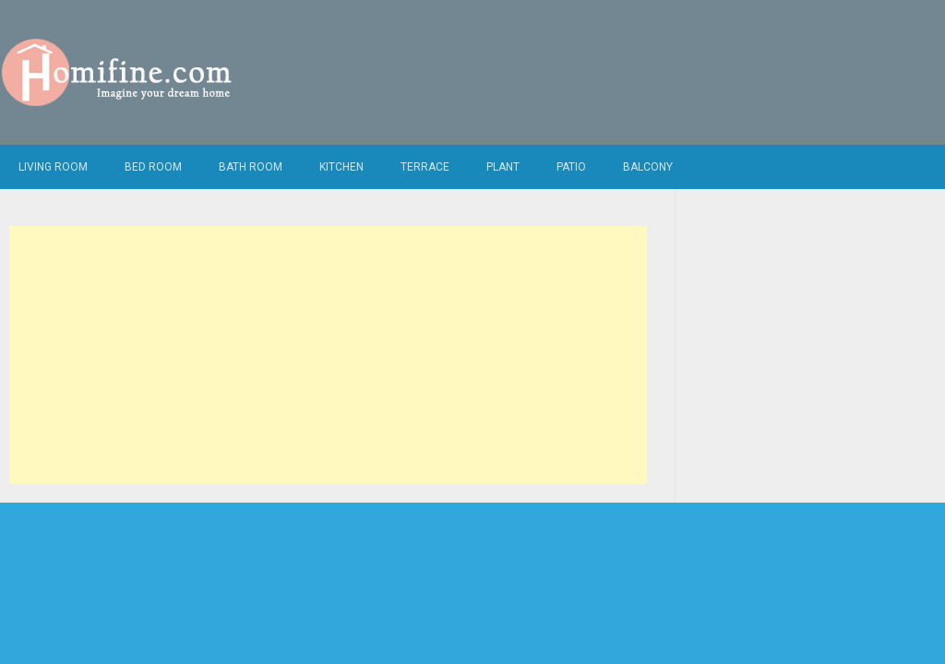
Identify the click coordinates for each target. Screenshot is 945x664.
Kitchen (341, 166)
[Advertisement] (327, 355)
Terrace (425, 166)
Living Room (53, 166)
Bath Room (250, 166)
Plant (503, 166)
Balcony (648, 166)
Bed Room (153, 166)
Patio (571, 166)
